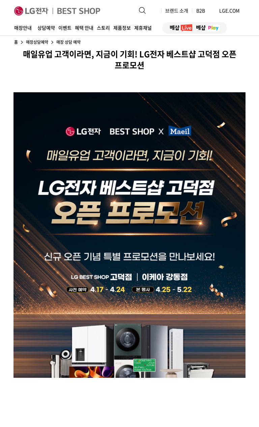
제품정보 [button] (122, 27)
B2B (203, 10)
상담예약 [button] (46, 27)
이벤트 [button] (64, 27)
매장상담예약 (37, 42)
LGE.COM (229, 10)
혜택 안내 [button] (84, 27)
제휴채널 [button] (143, 27)
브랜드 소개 (176, 10)
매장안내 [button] (23, 27)
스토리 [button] (103, 27)
